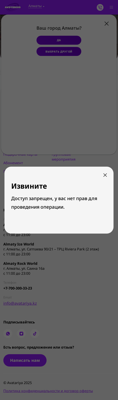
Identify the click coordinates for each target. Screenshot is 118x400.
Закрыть (105, 175)
